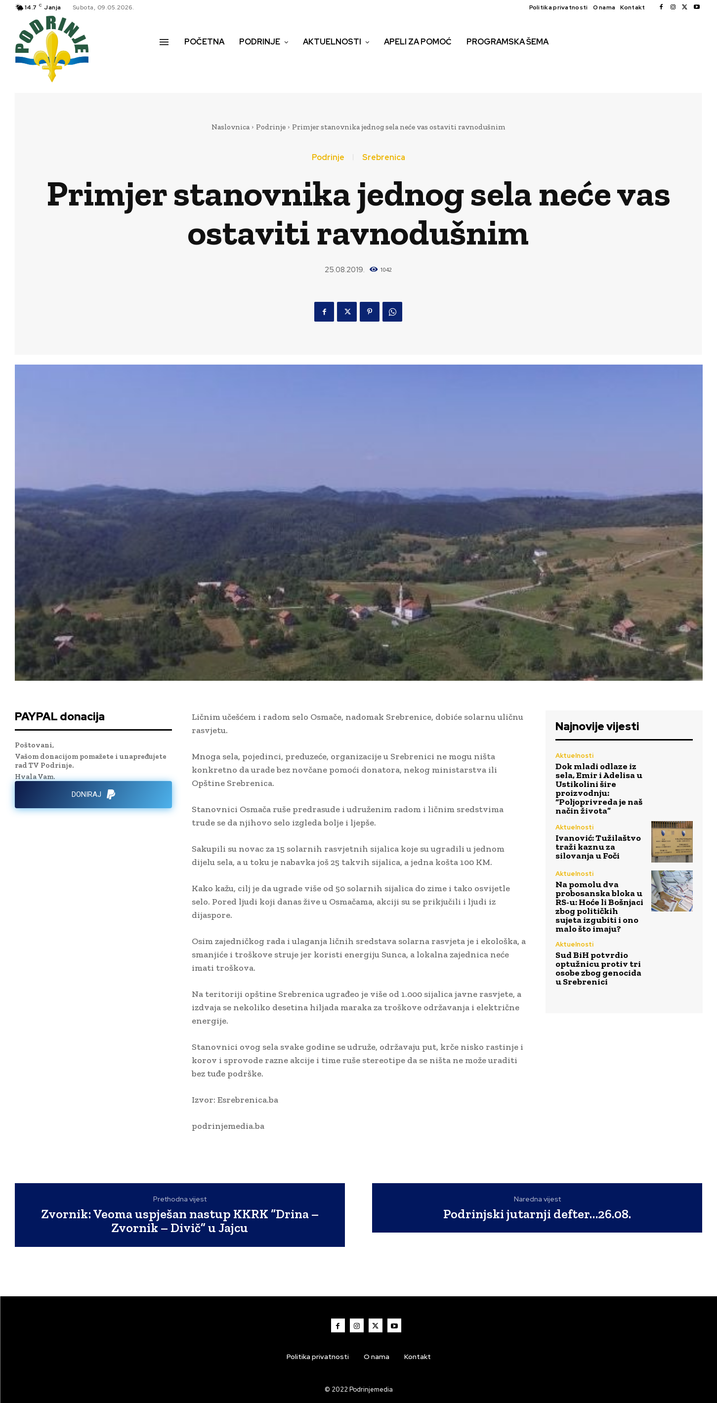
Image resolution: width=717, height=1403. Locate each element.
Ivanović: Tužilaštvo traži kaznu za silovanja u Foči (598, 846)
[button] (170, 62)
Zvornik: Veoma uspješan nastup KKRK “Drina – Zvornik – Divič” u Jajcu (180, 1221)
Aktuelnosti (574, 755)
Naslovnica (230, 127)
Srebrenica (383, 158)
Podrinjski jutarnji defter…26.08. (537, 1214)
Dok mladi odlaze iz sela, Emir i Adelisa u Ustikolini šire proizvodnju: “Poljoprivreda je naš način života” (598, 788)
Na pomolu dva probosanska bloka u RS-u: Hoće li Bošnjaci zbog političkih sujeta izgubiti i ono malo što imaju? (599, 906)
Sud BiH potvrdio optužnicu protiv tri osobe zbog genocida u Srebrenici (598, 968)
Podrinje (271, 127)
